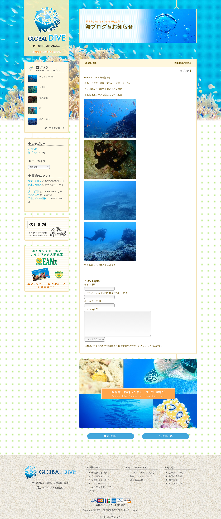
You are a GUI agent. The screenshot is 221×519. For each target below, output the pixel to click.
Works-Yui (116, 517)
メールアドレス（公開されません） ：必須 (106, 293)
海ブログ (32, 152)
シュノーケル (98, 483)
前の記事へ (111, 441)
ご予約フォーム (176, 473)
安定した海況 (35, 181)
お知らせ (32, 149)
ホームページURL (93, 301)
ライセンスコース (100, 476)
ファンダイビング (100, 480)
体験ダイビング (99, 473)
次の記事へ (165, 441)
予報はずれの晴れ (37, 198)
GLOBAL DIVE (110, 510)
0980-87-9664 (50, 488)
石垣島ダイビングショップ (46, 52)
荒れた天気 (33, 191)
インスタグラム (176, 483)
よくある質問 (136, 480)
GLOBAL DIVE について (142, 473)
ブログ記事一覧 (57, 128)
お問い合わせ (175, 476)
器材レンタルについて (141, 476)
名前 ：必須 (90, 284)
